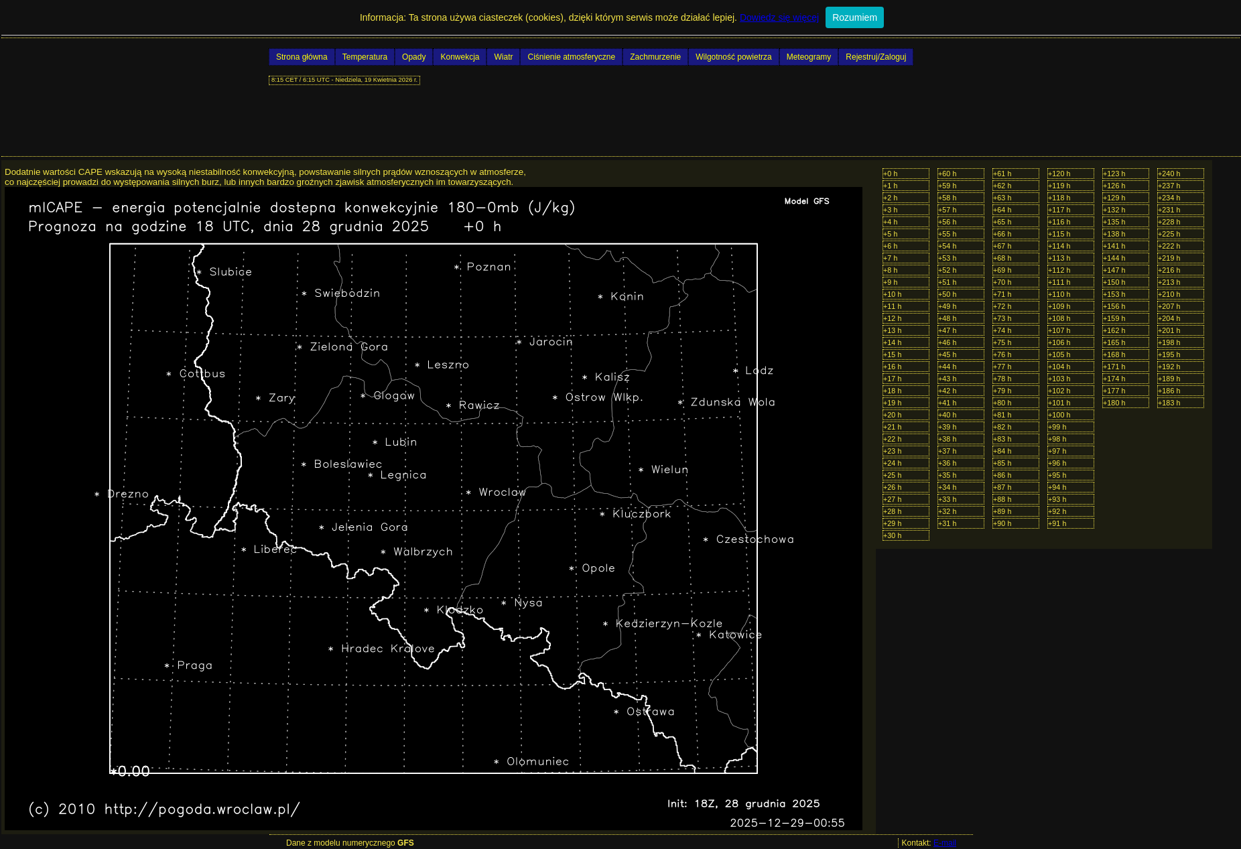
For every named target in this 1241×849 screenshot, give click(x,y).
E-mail (944, 843)
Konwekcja (459, 57)
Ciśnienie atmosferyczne (571, 57)
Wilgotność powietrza (733, 57)
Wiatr (503, 57)
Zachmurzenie (655, 57)
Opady (414, 57)
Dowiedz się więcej (779, 17)
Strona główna (302, 57)
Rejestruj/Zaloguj (876, 57)
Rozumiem (854, 17)
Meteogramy (809, 57)
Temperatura (364, 57)
